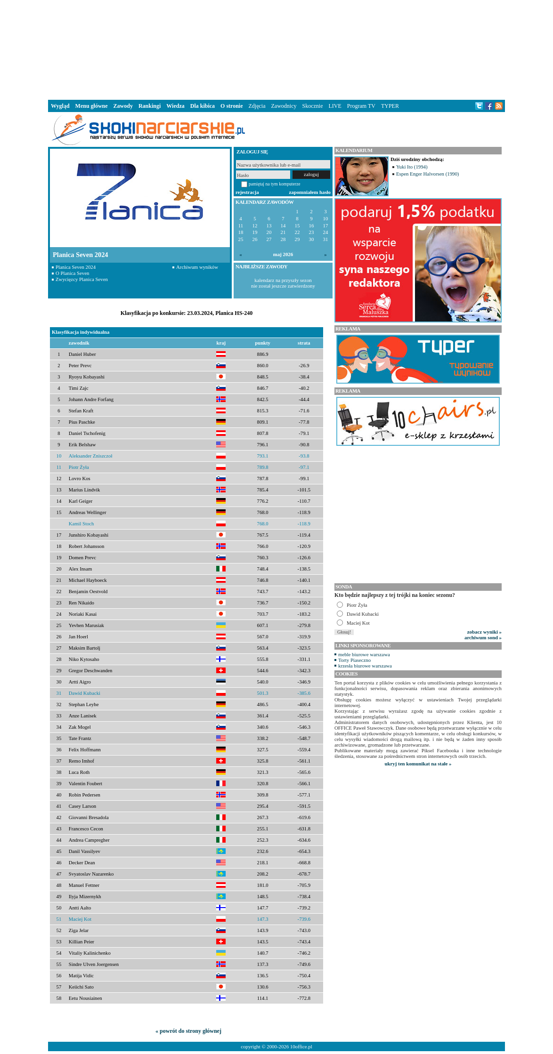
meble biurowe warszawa (364, 654)
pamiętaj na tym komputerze (275, 183)
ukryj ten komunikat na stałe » (418, 763)
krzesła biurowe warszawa (365, 665)
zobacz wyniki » (484, 632)
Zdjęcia (257, 106)
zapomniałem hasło (310, 192)
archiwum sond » (483, 637)
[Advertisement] (276, 49)
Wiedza (175, 106)
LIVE (334, 106)
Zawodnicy (284, 106)
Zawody (123, 106)
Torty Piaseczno (354, 660)
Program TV (361, 106)
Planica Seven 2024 (76, 267)
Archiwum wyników (197, 267)
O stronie (231, 106)
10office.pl (301, 1046)
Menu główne (91, 106)
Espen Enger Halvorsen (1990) (427, 174)
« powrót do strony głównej (188, 1031)
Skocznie (312, 106)
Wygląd (60, 106)
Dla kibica (202, 106)
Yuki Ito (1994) (412, 166)
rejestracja (247, 192)
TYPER (390, 106)
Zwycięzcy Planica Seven (82, 279)
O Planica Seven (72, 273)
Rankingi (149, 106)
